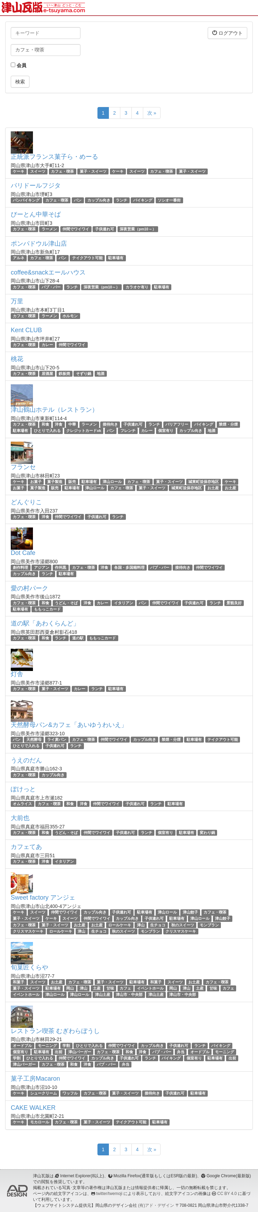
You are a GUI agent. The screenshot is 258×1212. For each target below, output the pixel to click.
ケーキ (18, 171)
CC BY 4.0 (227, 1193)
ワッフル (70, 1093)
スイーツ (37, 171)
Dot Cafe (23, 552)
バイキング (142, 200)
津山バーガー (79, 1052)
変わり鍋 (207, 832)
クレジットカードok (83, 431)
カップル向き (98, 200)
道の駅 (78, 638)
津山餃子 (190, 912)
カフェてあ (26, 846)
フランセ (23, 467)
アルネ (18, 258)
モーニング (47, 1045)
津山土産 (102, 994)
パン (77, 200)
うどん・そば (66, 603)
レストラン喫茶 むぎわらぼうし (55, 1030)
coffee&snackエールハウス (48, 272)
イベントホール (150, 988)
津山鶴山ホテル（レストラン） (54, 409)
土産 (97, 988)
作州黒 (60, 567)
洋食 (58, 424)
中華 (72, 424)
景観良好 (234, 603)
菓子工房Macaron (35, 1078)
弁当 (180, 1052)
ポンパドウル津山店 (39, 243)
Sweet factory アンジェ (43, 897)
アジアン (41, 567)
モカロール (39, 1122)
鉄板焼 (64, 373)
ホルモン (70, 316)
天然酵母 (34, 739)
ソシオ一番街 (169, 200)
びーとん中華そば (36, 214)
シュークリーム (43, 1093)
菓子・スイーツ (93, 171)
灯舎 (17, 674)
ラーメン (49, 229)
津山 (141, 925)
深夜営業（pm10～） (138, 229)
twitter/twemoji (109, 1193)
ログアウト (227, 33)
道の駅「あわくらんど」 (45, 623)
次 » (151, 113)
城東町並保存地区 (203, 482)
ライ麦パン (56, 739)
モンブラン (209, 925)
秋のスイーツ (182, 925)
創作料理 (20, 567)
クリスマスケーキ (28, 931)
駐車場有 (115, 258)
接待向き (110, 424)
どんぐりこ (26, 502)
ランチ (121, 200)
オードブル (22, 1045)
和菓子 (18, 982)
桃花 (17, 358)
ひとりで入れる (47, 431)
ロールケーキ (119, 925)
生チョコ (157, 925)
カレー (47, 345)
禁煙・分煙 (228, 424)
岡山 (70, 988)
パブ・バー (51, 287)
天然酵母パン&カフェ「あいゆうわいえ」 (69, 724)
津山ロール (112, 482)
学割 (66, 1045)
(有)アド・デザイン (156, 1205)
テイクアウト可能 (87, 258)
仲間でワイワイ (75, 229)
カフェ (125, 988)
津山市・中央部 (129, 994)
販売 (72, 482)
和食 (45, 424)
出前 (58, 1052)
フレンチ (128, 431)
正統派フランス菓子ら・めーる (54, 156)
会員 (18, 65)
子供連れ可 (104, 229)
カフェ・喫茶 (62, 171)
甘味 (110, 988)
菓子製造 (54, 482)
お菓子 (36, 482)
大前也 (20, 817)
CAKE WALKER (33, 1107)
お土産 (213, 488)
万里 (17, 301)
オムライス (22, 804)
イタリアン (123, 603)
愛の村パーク (29, 588)
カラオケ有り (137, 287)
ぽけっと (23, 789)
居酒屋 (47, 373)
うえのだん (26, 760)
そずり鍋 (83, 373)
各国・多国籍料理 (129, 567)
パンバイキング (26, 200)
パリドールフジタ (36, 185)
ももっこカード (47, 609)
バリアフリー (176, 424)
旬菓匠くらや (29, 967)
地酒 (100, 373)
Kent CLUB (26, 330)
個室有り (165, 431)
